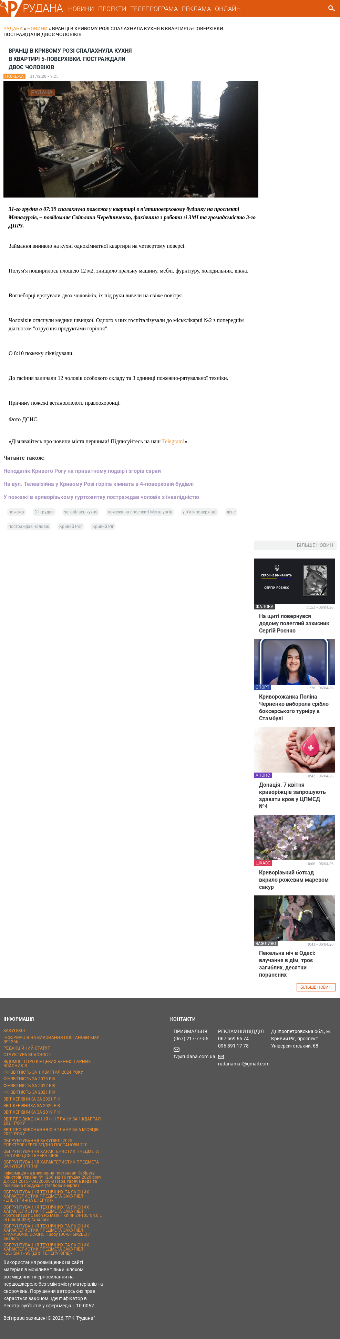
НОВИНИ (81, 8)
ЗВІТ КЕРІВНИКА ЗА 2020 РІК (31, 1105)
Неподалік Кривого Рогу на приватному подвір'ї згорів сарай (82, 471)
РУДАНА (43, 8)
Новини (37, 28)
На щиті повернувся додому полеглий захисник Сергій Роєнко (294, 623)
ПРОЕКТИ (112, 8)
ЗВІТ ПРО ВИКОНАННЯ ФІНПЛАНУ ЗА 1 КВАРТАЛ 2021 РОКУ (52, 1121)
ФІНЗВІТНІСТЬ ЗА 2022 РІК (29, 1085)
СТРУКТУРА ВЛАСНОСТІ (27, 1054)
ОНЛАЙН (228, 8)
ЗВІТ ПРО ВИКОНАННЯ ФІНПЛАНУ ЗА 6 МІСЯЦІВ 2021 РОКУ (51, 1131)
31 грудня (44, 512)
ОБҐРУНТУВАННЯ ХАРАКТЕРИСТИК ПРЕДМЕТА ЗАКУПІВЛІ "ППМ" (51, 1164)
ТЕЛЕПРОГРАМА (154, 8)
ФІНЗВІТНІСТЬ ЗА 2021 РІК (29, 1092)
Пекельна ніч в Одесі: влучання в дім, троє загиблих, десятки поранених (287, 964)
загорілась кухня (80, 512)
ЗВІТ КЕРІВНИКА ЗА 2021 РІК (31, 1099)
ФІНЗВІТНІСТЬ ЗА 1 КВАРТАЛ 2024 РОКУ (43, 1072)
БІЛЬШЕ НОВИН (316, 987)
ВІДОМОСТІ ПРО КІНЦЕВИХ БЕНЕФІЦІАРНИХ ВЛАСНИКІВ (47, 1063)
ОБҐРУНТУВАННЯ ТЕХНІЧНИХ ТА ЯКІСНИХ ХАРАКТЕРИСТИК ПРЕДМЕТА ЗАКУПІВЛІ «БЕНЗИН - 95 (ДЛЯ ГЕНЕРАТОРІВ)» (46, 1249)
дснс (231, 512)
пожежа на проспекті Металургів (140, 512)
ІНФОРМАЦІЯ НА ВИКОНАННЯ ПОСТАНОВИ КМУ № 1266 (51, 1039)
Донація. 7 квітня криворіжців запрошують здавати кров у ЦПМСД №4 (292, 796)
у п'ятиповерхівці (199, 512)
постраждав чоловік (29, 526)
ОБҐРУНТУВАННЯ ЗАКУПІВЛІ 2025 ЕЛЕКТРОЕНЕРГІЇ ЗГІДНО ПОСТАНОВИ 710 (45, 1142)
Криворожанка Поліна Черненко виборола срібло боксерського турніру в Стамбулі (294, 707)
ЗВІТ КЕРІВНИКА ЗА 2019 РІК (31, 1112)
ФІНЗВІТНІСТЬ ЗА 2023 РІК (29, 1078)
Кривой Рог (70, 526)
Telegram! (173, 441)
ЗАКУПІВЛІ (14, 1030)
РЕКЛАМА (196, 8)
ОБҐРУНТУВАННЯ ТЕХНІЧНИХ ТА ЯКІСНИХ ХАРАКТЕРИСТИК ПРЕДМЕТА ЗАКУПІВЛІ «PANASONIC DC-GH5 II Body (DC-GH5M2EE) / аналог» (46, 1232)
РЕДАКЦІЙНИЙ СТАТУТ (26, 1048)
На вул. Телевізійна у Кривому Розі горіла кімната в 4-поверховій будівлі (98, 484)
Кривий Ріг (103, 526)
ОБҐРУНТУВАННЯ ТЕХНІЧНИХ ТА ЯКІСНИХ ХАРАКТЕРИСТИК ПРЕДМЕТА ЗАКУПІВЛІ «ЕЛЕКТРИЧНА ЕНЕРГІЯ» (46, 1196)
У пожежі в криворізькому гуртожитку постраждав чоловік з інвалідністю (101, 497)
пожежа (16, 512)
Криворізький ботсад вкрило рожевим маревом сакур (294, 879)
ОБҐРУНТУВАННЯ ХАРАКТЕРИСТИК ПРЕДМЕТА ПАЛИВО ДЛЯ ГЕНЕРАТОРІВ (51, 1153)
